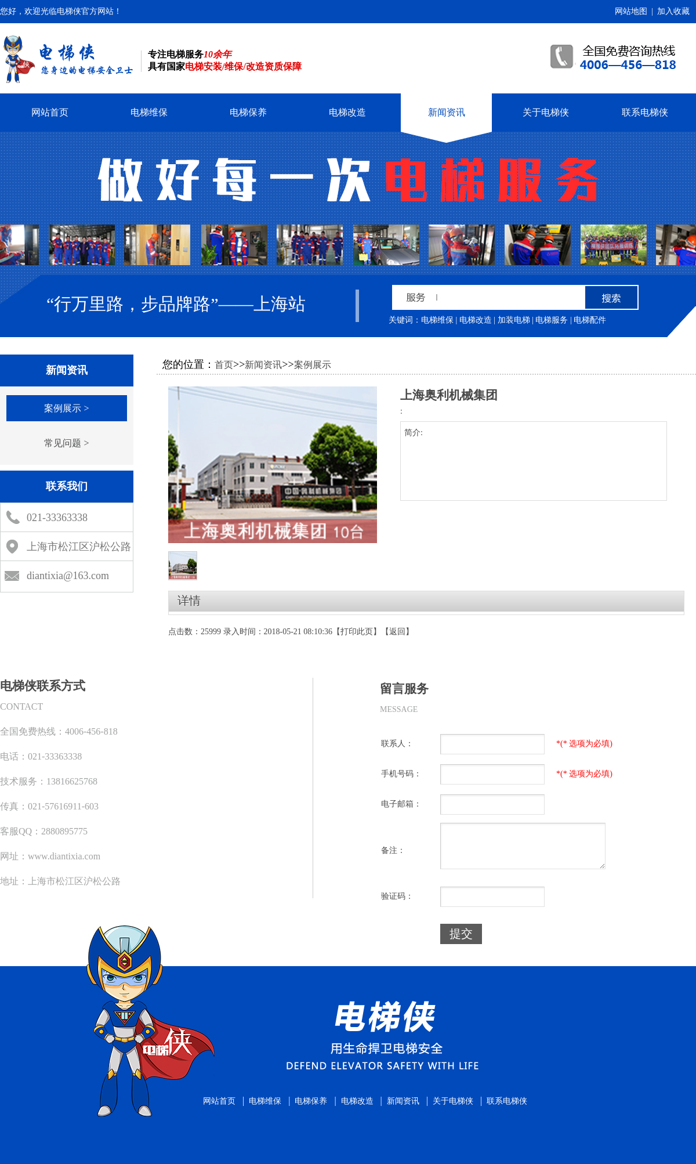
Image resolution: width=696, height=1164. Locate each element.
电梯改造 (347, 112)
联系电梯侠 (645, 112)
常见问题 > (66, 443)
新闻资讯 (446, 112)
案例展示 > (66, 408)
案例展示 (312, 365)
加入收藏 (673, 11)
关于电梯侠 (546, 112)
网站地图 (631, 11)
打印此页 (356, 631)
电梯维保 (149, 112)
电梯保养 (248, 112)
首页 (224, 365)
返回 (397, 631)
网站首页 (49, 112)
